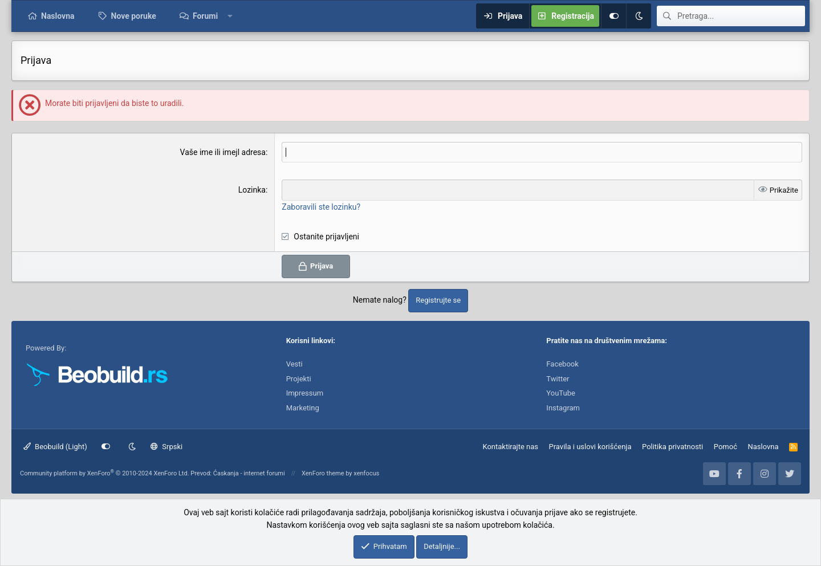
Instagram (563, 408)
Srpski (166, 446)
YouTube (560, 393)
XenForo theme (323, 473)
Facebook (562, 364)
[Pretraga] (741, 16)
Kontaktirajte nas (510, 446)
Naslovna (58, 16)
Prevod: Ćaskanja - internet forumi (237, 473)
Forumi (205, 16)
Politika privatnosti (672, 446)
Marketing (302, 408)
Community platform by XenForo (104, 473)
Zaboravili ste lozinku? (321, 206)
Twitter (557, 378)
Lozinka (252, 189)
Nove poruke (133, 16)
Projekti (298, 378)
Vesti (294, 364)
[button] (230, 16)
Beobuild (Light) (55, 446)
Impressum (304, 393)
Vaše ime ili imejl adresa (223, 152)
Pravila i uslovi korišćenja (590, 446)
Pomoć (725, 446)
